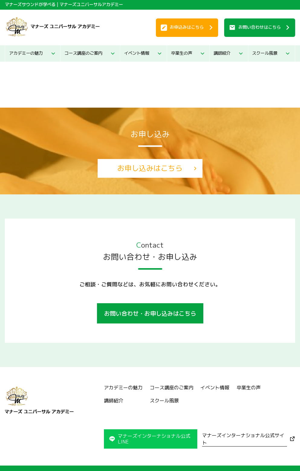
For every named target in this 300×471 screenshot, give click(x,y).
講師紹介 (222, 53)
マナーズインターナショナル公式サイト (243, 439)
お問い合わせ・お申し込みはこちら (150, 313)
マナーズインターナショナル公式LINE (154, 439)
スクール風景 (264, 53)
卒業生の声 (181, 53)
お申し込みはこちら (149, 168)
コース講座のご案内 (83, 53)
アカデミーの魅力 (26, 53)
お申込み (187, 27)
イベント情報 (136, 53)
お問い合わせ (259, 27)
